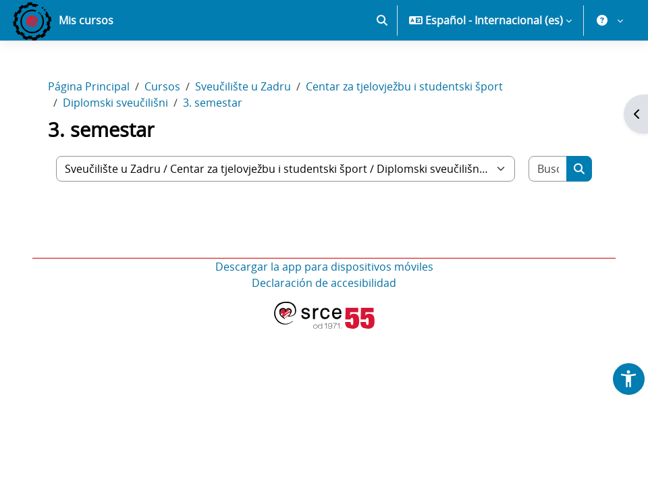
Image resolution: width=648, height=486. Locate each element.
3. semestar (212, 102)
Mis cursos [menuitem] (86, 20)
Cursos (162, 86)
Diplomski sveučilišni (115, 102)
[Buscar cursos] (548, 169)
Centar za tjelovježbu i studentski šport (404, 86)
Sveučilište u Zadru (243, 86)
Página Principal (89, 86)
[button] (382, 20)
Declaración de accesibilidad (324, 282)
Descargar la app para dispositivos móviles (324, 266)
